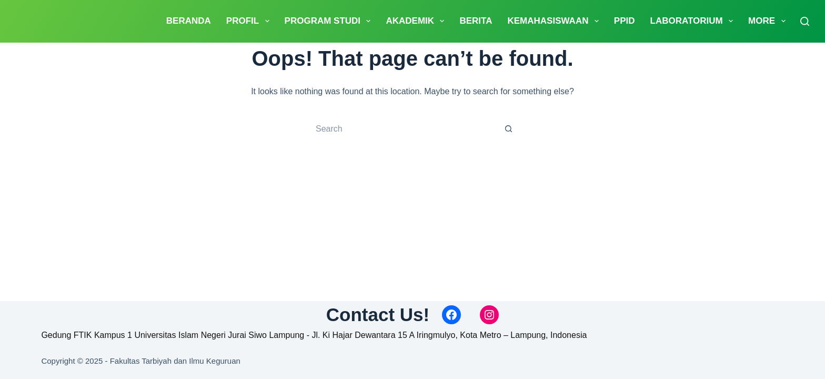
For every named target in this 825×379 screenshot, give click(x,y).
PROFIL (250, 21)
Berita (475, 21)
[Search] (804, 21)
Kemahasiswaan (554, 21)
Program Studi (330, 21)
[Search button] (508, 128)
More (768, 21)
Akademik (417, 21)
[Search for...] (403, 128)
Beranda (188, 21)
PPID (624, 21)
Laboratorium (694, 21)
